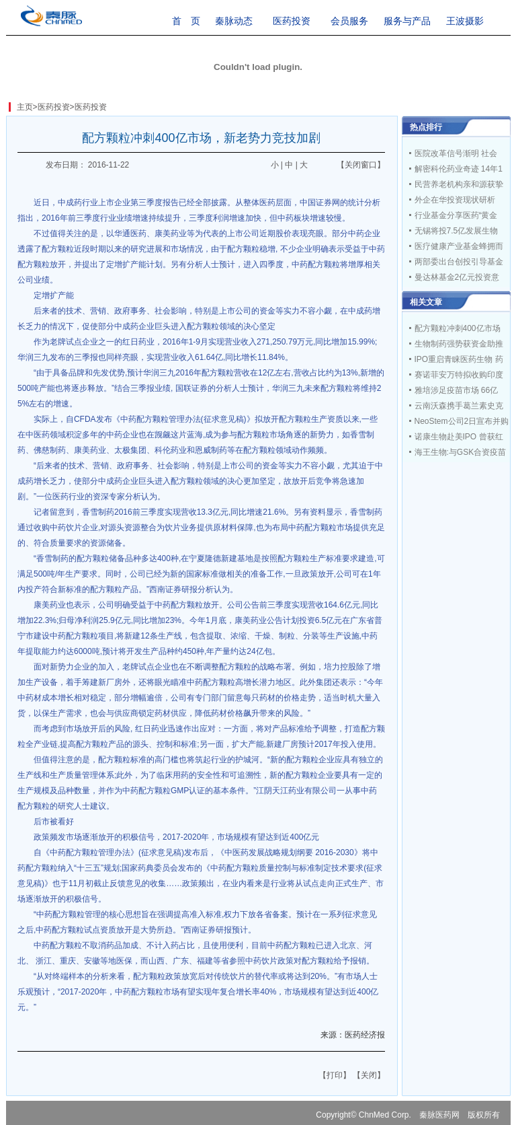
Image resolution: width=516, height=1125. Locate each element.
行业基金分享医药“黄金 (456, 215)
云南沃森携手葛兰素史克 (459, 405)
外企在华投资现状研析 (455, 200)
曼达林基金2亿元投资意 (457, 277)
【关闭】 (369, 1075)
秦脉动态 (234, 20)
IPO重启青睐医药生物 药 (459, 359)
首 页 (186, 20)
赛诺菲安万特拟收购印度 (459, 374)
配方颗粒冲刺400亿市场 (458, 328)
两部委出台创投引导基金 (459, 261)
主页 (25, 107)
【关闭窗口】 (361, 165)
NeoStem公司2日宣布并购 (462, 421)
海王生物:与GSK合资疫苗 (461, 452)
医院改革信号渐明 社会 (456, 153)
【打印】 (334, 1075)
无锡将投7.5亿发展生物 (457, 230)
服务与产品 (407, 20)
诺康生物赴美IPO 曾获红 (459, 436)
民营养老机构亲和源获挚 (459, 184)
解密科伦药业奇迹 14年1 (459, 169)
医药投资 (291, 20)
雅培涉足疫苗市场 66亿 (457, 390)
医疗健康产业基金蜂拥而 (459, 246)
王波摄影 (465, 20)
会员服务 (349, 20)
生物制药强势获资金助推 (459, 344)
